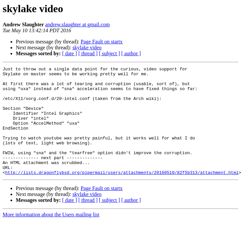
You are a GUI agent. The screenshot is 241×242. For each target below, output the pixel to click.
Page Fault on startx (102, 41)
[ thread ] (88, 53)
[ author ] (131, 53)
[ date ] (69, 53)
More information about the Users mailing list (51, 236)
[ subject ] (109, 53)
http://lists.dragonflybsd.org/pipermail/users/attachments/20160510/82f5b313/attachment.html (122, 194)
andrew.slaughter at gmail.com (77, 24)
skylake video (86, 47)
